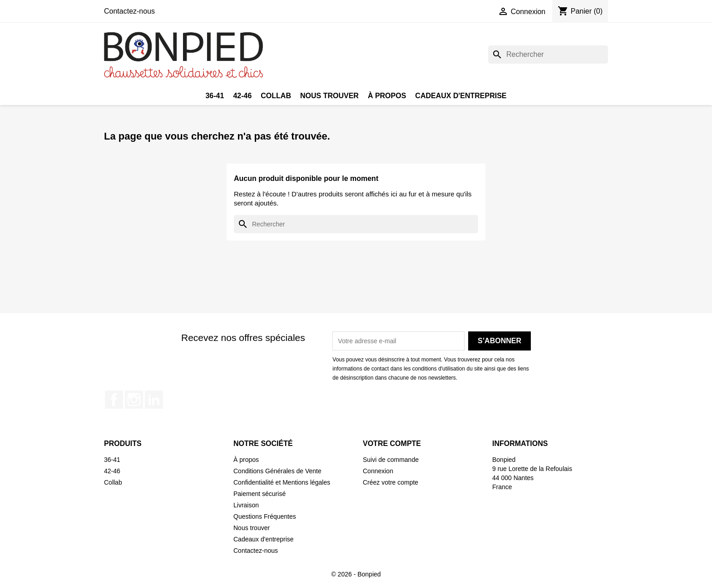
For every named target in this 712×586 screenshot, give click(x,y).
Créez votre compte (390, 482)
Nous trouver (329, 96)
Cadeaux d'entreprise (460, 96)
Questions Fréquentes (264, 516)
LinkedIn (154, 400)
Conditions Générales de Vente (277, 471)
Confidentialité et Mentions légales (281, 482)
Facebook (114, 400)
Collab (276, 96)
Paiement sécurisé (259, 493)
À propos (387, 96)
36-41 (214, 96)
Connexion (378, 471)
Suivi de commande (391, 459)
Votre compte (392, 443)
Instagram (134, 400)
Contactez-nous (129, 11)
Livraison (246, 505)
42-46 (242, 96)
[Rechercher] (548, 54)
